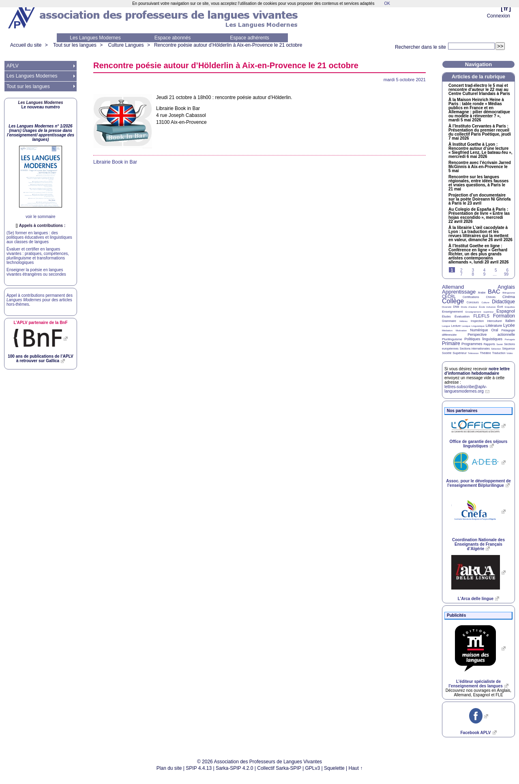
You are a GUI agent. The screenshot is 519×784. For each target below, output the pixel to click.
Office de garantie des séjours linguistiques (479, 443)
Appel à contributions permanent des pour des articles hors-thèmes (39, 300)
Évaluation (462, 316)
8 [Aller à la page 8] (473, 274)
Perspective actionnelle (491, 335)
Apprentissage (459, 292)
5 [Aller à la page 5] (496, 270)
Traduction (499, 353)
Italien (510, 321)
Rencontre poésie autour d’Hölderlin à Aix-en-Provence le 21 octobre (228, 45)
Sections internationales (475, 348)
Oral (494, 330)
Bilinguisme (508, 293)
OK (387, 3)
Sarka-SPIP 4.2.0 (234, 768)
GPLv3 (312, 768)
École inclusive (487, 307)
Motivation (461, 330)
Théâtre (485, 353)
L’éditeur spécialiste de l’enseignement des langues (475, 683)
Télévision (473, 353)
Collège (453, 301)
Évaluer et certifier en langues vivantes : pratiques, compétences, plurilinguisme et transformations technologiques (37, 256)
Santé (499, 344)
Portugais (510, 339)
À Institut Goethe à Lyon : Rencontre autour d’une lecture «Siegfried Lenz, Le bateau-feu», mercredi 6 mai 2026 (480, 151)
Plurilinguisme (452, 339)
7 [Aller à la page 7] (461, 274)
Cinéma (508, 297)
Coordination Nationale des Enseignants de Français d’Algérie (478, 544)
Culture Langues (126, 45)
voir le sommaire (40, 216)
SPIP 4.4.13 (199, 768)
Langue (446, 326)
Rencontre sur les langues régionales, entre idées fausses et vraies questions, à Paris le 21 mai (478, 183)
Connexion (498, 16)
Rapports (489, 344)
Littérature (494, 326)
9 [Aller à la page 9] (484, 274)
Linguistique (478, 326)
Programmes (472, 344)
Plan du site (169, 768)
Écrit (500, 306)
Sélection (496, 349)
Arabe (482, 292)
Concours (473, 302)
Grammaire (449, 321)
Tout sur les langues (75, 45)
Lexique (466, 326)
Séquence (508, 348)
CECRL (449, 296)
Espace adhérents (249, 38)
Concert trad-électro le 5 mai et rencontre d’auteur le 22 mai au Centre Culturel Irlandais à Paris (479, 90)
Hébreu (463, 321)
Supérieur (460, 353)
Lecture (456, 325)
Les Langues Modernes (95, 38)
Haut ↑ (356, 768)
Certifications (471, 297)
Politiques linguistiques (483, 339)
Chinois (490, 297)
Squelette (334, 768)
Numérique (479, 330)
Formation (504, 316)
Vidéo (509, 353)
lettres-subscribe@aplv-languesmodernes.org (465, 388)
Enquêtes (510, 307)
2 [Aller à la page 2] (461, 270)
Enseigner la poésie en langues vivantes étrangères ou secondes (36, 272)
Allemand (453, 287)
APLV (12, 66)
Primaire (451, 343)
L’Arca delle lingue (475, 598)
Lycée (509, 325)
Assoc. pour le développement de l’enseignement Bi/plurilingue (478, 483)
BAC (494, 291)
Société (446, 353)
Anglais (506, 287)
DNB (456, 306)
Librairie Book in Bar (115, 162)
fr (506, 8)
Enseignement (452, 311)
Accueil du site (25, 45)
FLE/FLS (481, 316)
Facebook (475, 732)
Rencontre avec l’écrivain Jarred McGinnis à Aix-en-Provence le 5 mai (479, 167)
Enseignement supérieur (479, 312)
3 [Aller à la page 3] (473, 270)
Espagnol (505, 311)
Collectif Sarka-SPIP (279, 768)
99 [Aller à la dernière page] (506, 274)
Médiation (447, 330)
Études (446, 316)
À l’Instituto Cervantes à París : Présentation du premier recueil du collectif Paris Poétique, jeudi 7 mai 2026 (479, 132)
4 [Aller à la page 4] (484, 270)
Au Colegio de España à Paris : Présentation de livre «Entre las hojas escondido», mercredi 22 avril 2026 (479, 215)
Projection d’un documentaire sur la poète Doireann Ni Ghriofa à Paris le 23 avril (479, 199)
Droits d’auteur (469, 307)
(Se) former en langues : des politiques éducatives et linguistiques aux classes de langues (39, 237)
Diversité (446, 307)
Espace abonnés (172, 38)
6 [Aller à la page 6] (507, 270)
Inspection (477, 321)
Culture (485, 302)
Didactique (503, 302)
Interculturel (494, 321)
